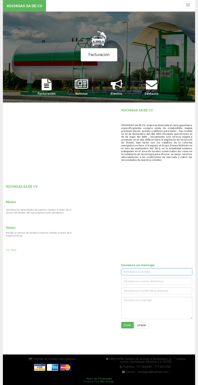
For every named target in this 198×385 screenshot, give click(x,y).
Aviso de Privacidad (99, 378)
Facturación (99, 54)
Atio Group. (107, 381)
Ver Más (11, 250)
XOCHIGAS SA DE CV (24, 6)
